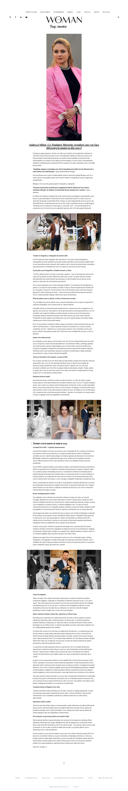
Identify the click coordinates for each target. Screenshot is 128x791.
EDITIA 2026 (106, 12)
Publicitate (46, 778)
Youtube (26, 17)
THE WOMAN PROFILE (31, 778)
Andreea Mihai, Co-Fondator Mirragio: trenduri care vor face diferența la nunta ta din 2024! (64, 146)
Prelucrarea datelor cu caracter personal (69, 778)
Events (90, 778)
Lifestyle (87, 12)
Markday (70, 12)
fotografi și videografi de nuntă (51, 196)
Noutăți (96, 12)
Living (79, 12)
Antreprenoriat (59, 12)
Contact (76, 787)
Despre (17, 778)
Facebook (15, 17)
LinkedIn (20, 17)
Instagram (10, 17)
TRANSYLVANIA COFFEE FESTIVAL (59, 787)
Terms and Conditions (105, 778)
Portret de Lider (31, 12)
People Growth (45, 12)
